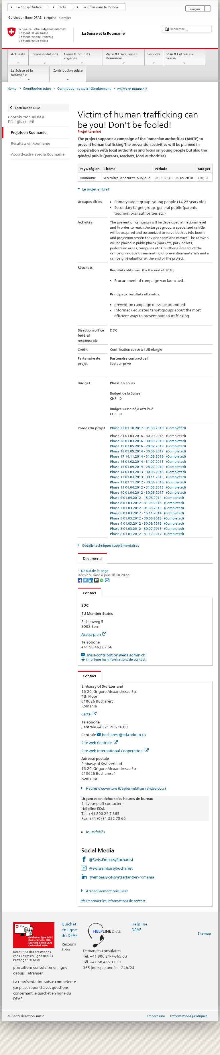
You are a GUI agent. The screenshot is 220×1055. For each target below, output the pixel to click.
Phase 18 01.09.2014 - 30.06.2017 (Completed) (148, 451)
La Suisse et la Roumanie (28, 75)
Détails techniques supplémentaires (110, 545)
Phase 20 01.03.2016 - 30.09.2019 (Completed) (148, 441)
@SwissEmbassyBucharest (111, 893)
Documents (90, 558)
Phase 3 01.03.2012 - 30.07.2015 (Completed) (147, 528)
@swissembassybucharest (111, 902)
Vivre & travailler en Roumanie (123, 59)
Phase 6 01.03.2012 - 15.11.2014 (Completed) (147, 513)
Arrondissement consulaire (107, 925)
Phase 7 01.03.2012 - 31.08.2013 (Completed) (147, 508)
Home (11, 89)
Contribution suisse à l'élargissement (84, 89)
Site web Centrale (99, 776)
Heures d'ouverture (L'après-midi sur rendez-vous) (125, 822)
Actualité (18, 59)
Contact (87, 626)
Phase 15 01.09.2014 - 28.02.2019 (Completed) (148, 466)
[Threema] (96, 613)
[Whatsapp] (102, 613)
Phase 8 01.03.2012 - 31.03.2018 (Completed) (147, 503)
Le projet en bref (95, 189)
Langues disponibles (103, 585)
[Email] (107, 613)
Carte (89, 748)
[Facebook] (80, 613)
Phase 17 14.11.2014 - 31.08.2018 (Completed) (148, 456)
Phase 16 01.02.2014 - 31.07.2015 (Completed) (148, 461)
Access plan (93, 668)
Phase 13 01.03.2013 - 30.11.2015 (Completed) (148, 477)
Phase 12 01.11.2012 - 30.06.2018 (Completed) (148, 482)
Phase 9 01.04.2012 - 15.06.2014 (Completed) (147, 497)
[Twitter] (86, 613)
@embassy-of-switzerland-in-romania (121, 910)
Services (154, 59)
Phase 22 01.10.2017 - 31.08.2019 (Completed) (148, 428)
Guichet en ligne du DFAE (70, 963)
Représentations (45, 59)
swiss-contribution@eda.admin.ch (116, 689)
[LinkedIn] (91, 613)
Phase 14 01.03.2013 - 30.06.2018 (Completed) (148, 472)
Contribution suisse (67, 75)
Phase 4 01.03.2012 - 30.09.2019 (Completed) (147, 523)
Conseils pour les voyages (82, 59)
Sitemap (204, 967)
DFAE (62, 7)
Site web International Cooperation (115, 784)
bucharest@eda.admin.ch (124, 768)
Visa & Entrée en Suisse (184, 59)
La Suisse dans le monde (100, 7)
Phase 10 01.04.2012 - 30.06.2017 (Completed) (148, 492)
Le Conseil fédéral (29, 7)
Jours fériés (95, 865)
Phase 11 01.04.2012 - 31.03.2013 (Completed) (148, 487)
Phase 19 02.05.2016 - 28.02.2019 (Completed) (148, 446)
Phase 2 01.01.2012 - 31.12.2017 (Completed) (147, 534)
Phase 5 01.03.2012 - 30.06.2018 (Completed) (147, 518)
